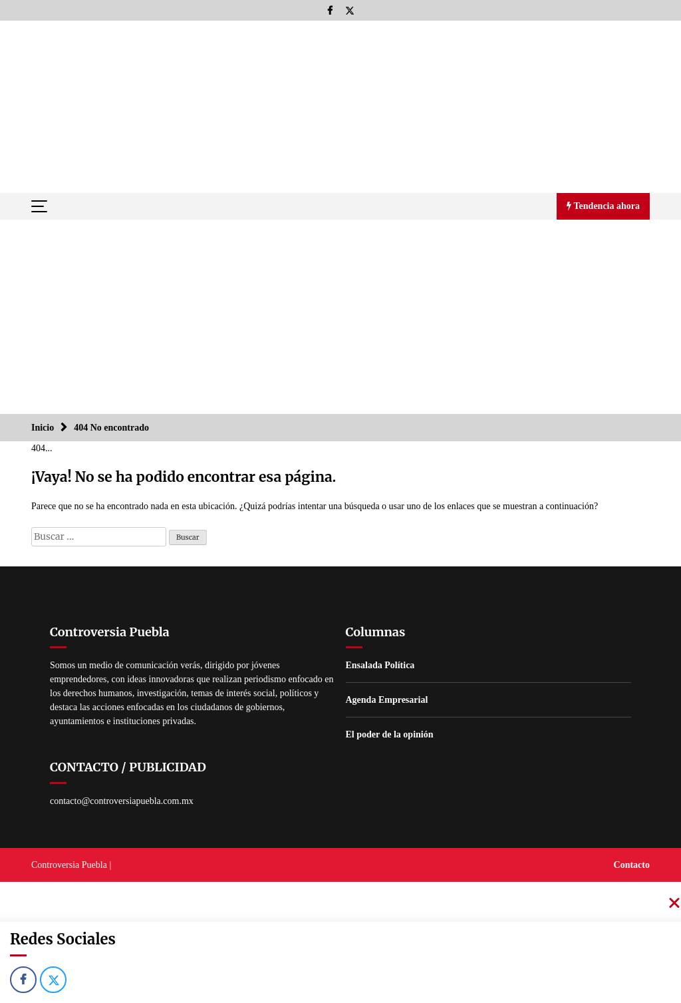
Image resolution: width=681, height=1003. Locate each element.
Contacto (632, 865)
